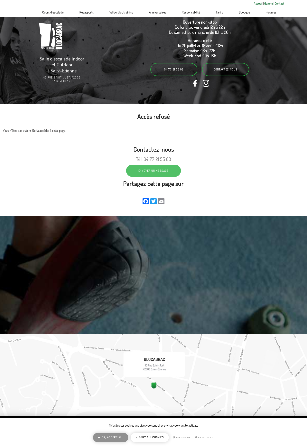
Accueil (258, 3)
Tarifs (219, 12)
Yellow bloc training (121, 12)
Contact (279, 3)
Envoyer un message (153, 170)
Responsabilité (191, 12)
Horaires (271, 12)
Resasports (86, 12)
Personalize (181, 437)
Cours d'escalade (53, 12)
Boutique (244, 12)
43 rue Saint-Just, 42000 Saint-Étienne (62, 79)
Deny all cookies (150, 437)
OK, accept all (110, 437)
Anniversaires (157, 12)
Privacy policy (205, 437)
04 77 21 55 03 (174, 69)
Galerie (269, 3)
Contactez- (225, 69)
